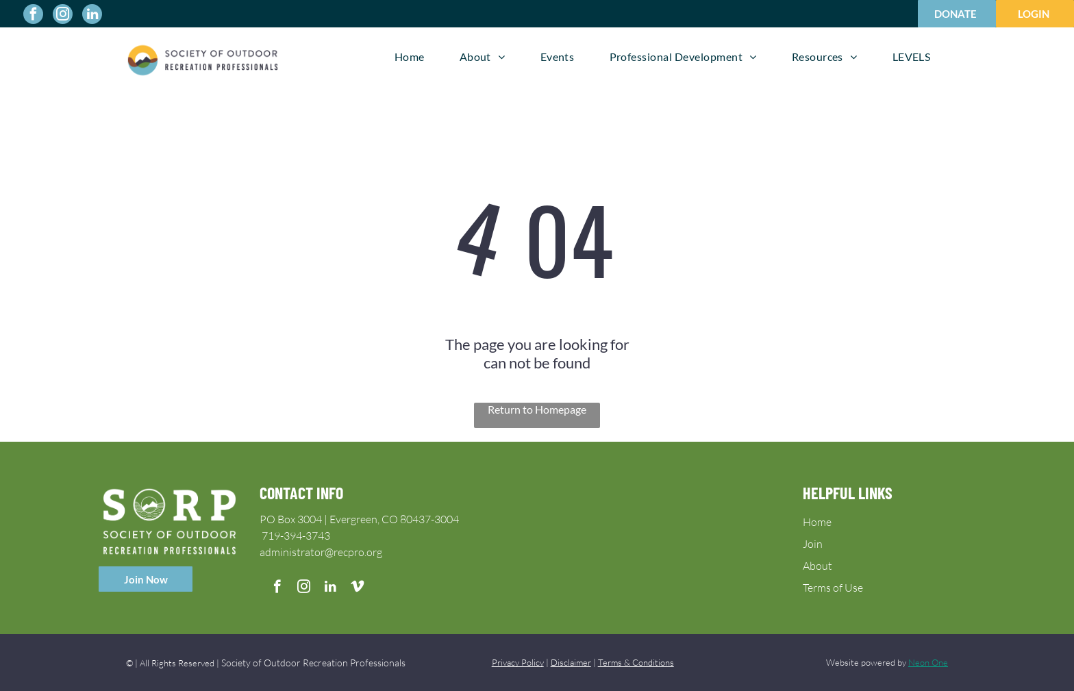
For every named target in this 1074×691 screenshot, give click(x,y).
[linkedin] (92, 15)
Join (813, 544)
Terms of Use (833, 587)
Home (817, 522)
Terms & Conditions (636, 662)
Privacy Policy (518, 662)
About (817, 566)
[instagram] (63, 15)
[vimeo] (357, 588)
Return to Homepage (537, 409)
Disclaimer (571, 662)
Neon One (928, 662)
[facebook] (33, 15)
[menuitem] (409, 56)
